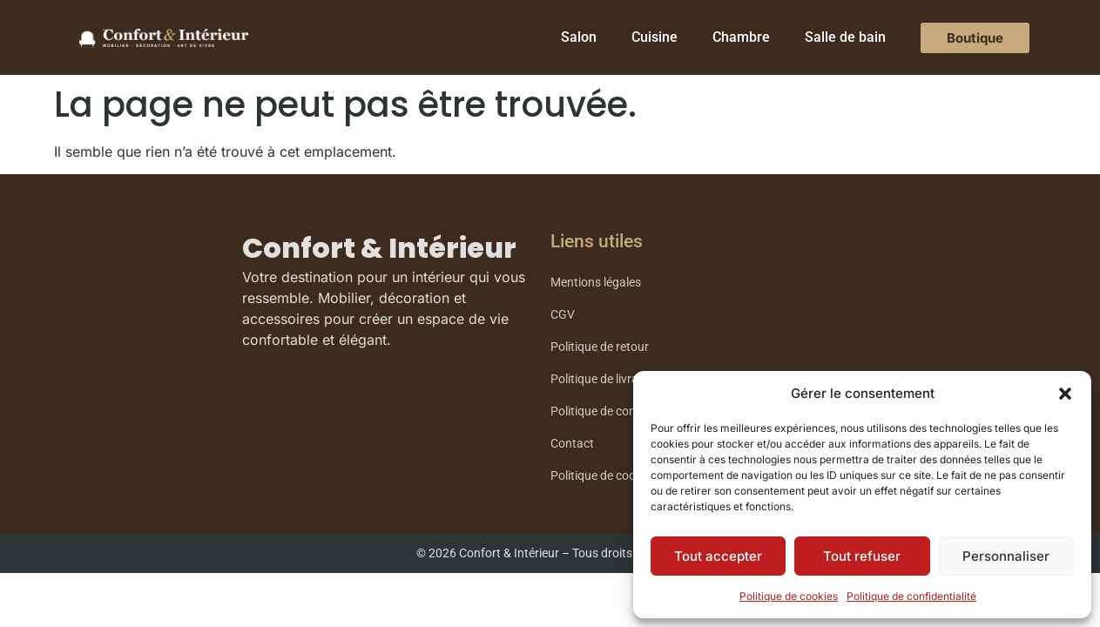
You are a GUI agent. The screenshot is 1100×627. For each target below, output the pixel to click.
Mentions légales (595, 282)
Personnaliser (1005, 556)
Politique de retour (599, 347)
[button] (1065, 393)
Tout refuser (862, 556)
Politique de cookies (788, 596)
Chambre (741, 37)
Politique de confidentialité (911, 596)
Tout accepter (718, 556)
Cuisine (654, 37)
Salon (579, 37)
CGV (562, 314)
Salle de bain (845, 37)
